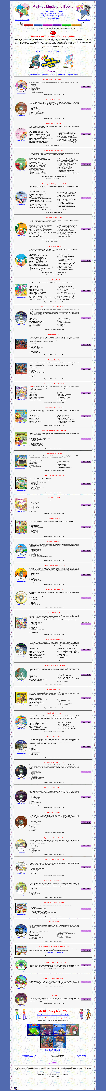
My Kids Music (57, 1058)
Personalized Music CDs (22, 20)
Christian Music (72, 74)
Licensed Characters (34, 74)
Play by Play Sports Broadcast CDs (53, 15)
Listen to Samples (21, 92)
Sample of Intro (49, 952)
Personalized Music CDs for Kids (53, 11)
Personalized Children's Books (53, 17)
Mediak (58, 1072)
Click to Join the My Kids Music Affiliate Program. (81, 1056)
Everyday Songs (46, 74)
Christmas (54, 74)
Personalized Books (84, 20)
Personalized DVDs (53, 18)
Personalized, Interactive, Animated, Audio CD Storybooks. (53, 1015)
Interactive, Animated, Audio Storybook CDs (53, 13)
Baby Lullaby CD (62, 74)
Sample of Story (59, 952)
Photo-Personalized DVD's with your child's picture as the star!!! (53, 52)
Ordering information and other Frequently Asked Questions (29, 1056)
